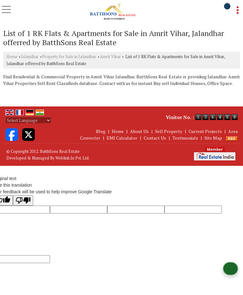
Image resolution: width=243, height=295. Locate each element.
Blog (100, 131)
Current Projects (205, 131)
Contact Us (155, 138)
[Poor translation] (23, 200)
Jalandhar (30, 56)
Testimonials (185, 138)
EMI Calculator (122, 138)
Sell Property (168, 131)
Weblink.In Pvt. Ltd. (72, 158)
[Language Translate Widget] (28, 120)
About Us (139, 131)
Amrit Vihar (110, 56)
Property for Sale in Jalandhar (69, 56)
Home (11, 56)
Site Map (213, 138)
